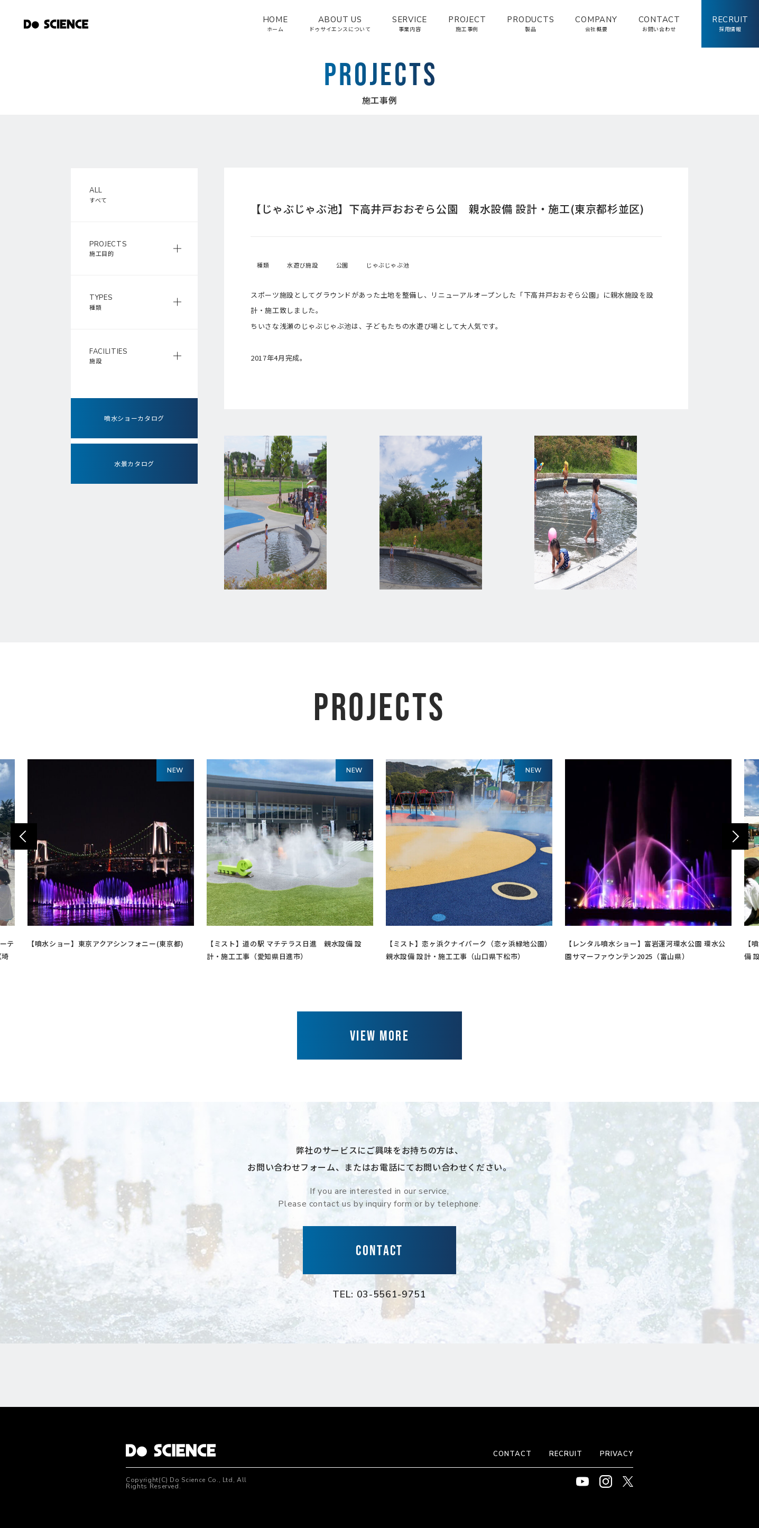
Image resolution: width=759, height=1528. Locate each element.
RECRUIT (565, 1454)
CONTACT (512, 1454)
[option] (110, 857)
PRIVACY (616, 1454)
